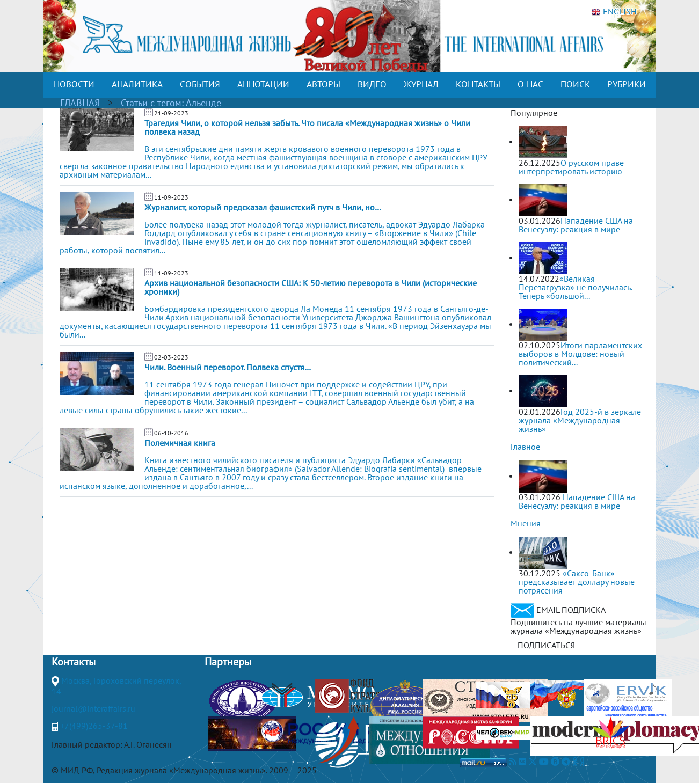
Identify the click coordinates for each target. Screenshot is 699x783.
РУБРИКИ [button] (626, 84)
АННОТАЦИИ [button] (263, 84)
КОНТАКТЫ (478, 84)
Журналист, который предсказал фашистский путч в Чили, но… (262, 207)
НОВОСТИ (74, 84)
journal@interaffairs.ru (93, 708)
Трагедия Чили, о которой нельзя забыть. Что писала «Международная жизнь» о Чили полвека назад (307, 127)
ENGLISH (614, 12)
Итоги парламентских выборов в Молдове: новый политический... (580, 354)
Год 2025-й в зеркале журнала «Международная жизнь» (580, 420)
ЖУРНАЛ (421, 84)
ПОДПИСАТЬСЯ (546, 645)
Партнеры (228, 662)
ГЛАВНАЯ (80, 103)
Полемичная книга (179, 442)
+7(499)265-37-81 (94, 725)
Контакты (74, 662)
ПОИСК (575, 84)
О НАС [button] (530, 84)
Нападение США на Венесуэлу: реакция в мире (576, 225)
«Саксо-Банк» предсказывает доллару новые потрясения (577, 582)
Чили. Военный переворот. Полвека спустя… (227, 367)
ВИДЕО (372, 84)
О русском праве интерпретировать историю (571, 167)
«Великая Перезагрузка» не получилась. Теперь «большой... (575, 287)
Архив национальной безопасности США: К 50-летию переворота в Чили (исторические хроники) (310, 287)
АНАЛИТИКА (137, 84)
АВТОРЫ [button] (323, 84)
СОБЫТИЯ (200, 84)
